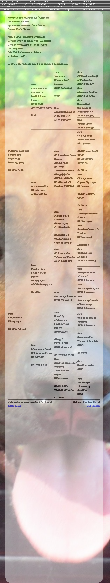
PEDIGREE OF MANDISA (13, 6)
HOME (5, 1)
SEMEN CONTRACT (11, 9)
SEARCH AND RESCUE (65, 6)
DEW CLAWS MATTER (93, 9)
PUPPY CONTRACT (34, 9)
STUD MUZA (88, 1)
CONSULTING (54, 9)
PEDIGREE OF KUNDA (39, 6)
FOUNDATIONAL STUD (37, 1)
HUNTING (85, 6)
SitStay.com (14, 405)
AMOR (24, 4)
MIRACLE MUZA (69, 1)
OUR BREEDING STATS (43, 4)
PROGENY (62, 4)
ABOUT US (17, 1)
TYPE (54, 1)
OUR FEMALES (9, 4)
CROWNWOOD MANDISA (83, 4)
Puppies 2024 (71, 9)
